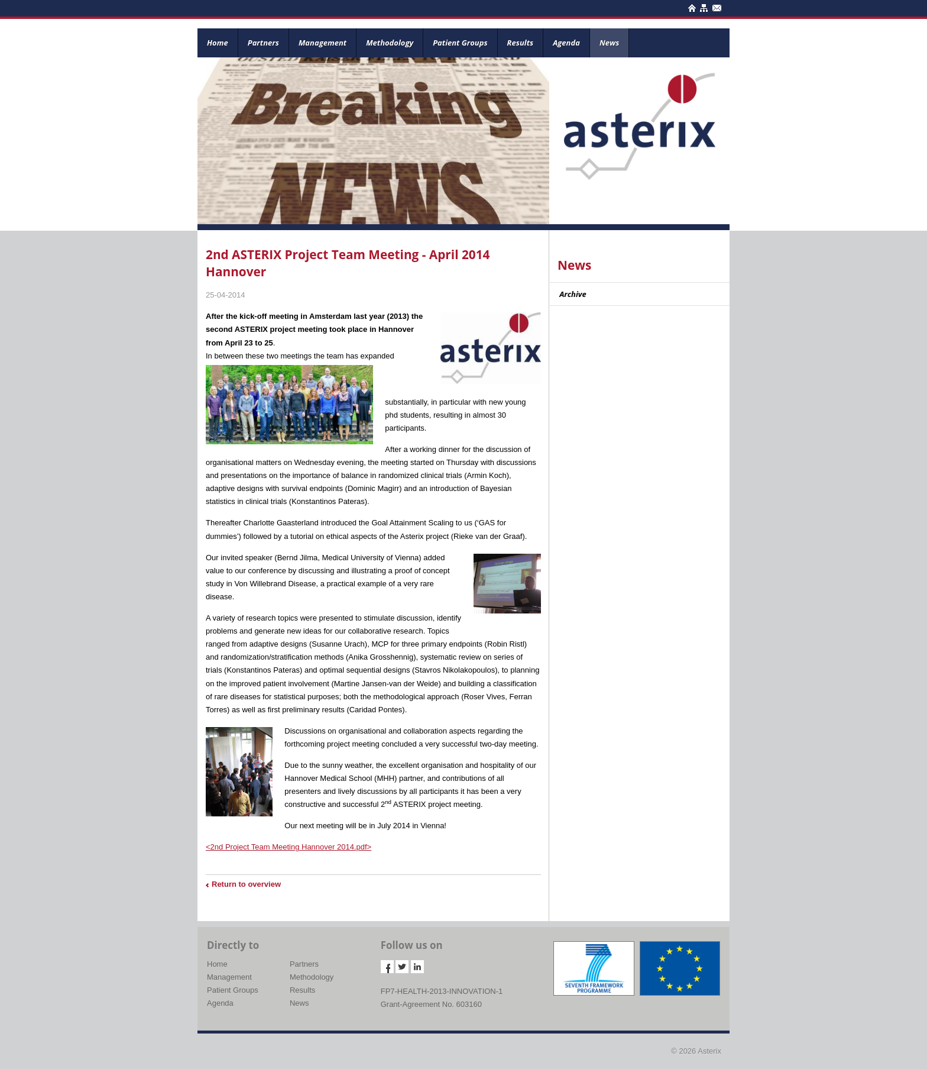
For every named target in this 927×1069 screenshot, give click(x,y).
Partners (263, 42)
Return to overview (246, 884)
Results (520, 42)
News (609, 42)
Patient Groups (460, 42)
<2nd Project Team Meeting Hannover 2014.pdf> (288, 846)
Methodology (389, 42)
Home (217, 42)
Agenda (566, 42)
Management (322, 42)
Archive (572, 294)
